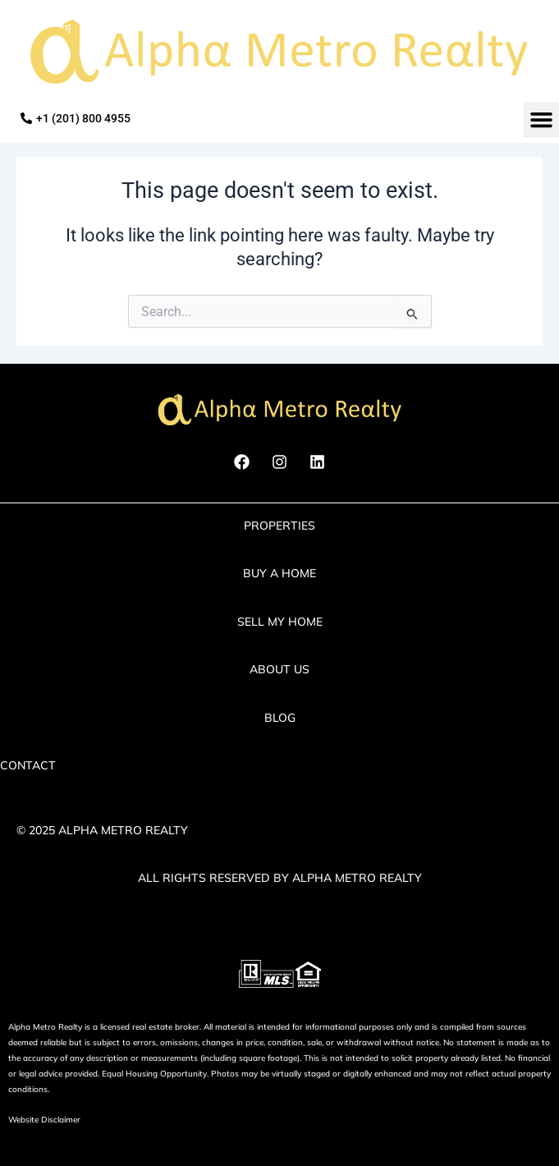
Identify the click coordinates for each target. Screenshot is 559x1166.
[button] (542, 120)
